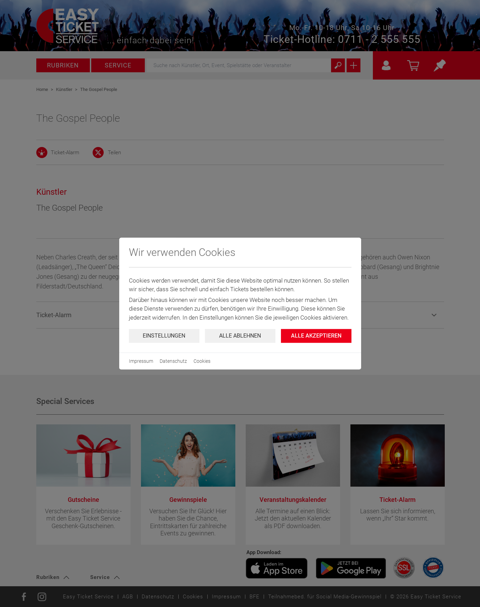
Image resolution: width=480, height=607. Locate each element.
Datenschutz (173, 361)
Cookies (202, 361)
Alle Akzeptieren (316, 335)
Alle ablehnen (240, 335)
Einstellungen (164, 335)
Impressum (141, 361)
